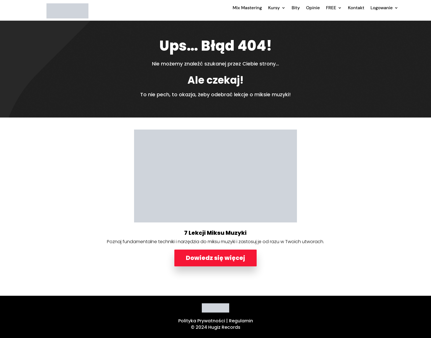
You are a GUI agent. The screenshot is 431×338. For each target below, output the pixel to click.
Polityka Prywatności (201, 321)
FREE (331, 8)
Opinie (313, 8)
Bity (296, 8)
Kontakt (356, 8)
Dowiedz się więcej (215, 258)
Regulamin (241, 321)
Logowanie (382, 8)
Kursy (274, 8)
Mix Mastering (247, 8)
